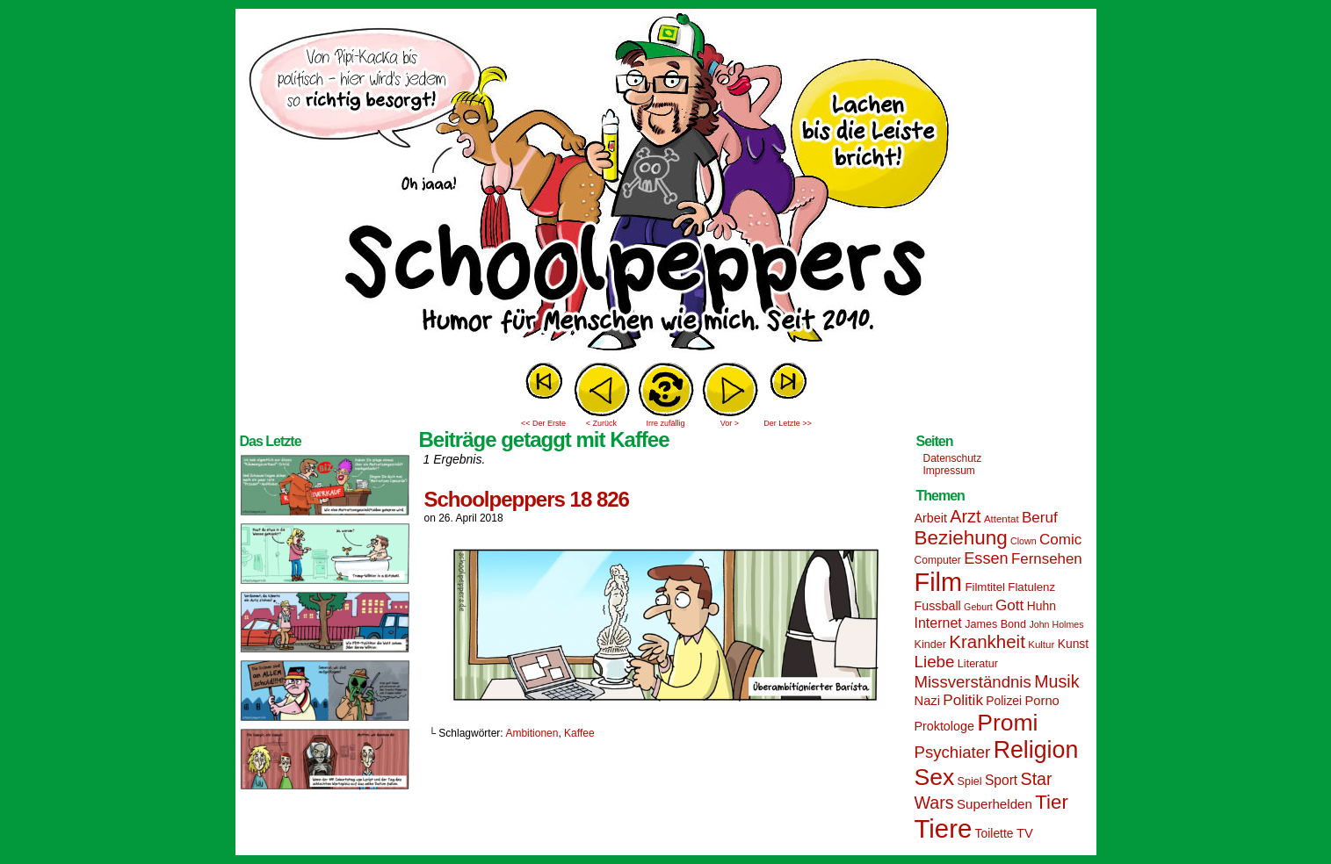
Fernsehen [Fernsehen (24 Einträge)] (1046, 559)
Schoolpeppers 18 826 (526, 499)
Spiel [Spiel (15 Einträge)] (970, 781)
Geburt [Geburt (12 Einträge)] (978, 606)
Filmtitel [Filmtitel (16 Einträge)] (985, 587)
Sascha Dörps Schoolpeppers (665, 184)
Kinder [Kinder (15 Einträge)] (930, 644)
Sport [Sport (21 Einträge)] (1001, 780)
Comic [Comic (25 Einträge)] (1060, 539)
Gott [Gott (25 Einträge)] (1009, 605)
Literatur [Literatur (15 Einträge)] (978, 664)
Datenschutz (952, 458)
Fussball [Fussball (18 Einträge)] (938, 606)
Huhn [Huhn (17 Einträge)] (1041, 606)
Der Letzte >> (787, 423)
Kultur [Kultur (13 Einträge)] (1041, 644)
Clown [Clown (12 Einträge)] (1023, 541)
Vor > (729, 423)
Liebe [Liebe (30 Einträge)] (935, 661)
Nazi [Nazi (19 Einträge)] (927, 701)
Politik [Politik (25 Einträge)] (963, 700)
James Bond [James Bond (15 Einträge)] (995, 624)
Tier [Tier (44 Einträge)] (1051, 802)
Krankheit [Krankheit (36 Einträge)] (987, 641)
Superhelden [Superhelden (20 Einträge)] (994, 803)
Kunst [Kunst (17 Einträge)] (1073, 644)
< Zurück (601, 423)
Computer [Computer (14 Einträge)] (938, 560)
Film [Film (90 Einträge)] (939, 582)
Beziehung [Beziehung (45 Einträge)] (961, 538)
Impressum (949, 470)
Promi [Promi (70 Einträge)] (1007, 722)
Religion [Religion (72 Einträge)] (1036, 750)
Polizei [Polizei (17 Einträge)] (1004, 701)
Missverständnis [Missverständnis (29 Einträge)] (973, 682)
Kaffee (579, 733)
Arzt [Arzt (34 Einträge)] (965, 516)
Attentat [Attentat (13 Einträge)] (1001, 519)
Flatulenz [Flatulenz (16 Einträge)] (1031, 587)
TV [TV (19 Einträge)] (1024, 833)
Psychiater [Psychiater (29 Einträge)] (953, 752)
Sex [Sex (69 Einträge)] (935, 777)
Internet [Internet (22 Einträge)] (938, 622)
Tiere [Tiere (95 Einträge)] (944, 828)
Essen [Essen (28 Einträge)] (986, 558)
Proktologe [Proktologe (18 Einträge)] (944, 726)
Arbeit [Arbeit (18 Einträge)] (931, 518)
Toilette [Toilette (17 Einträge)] (994, 833)
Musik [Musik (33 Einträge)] (1056, 681)
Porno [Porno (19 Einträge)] (1042, 701)
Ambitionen (531, 733)
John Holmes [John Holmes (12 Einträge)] (1056, 624)
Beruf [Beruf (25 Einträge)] (1040, 517)
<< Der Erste (543, 423)
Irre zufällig (665, 423)
